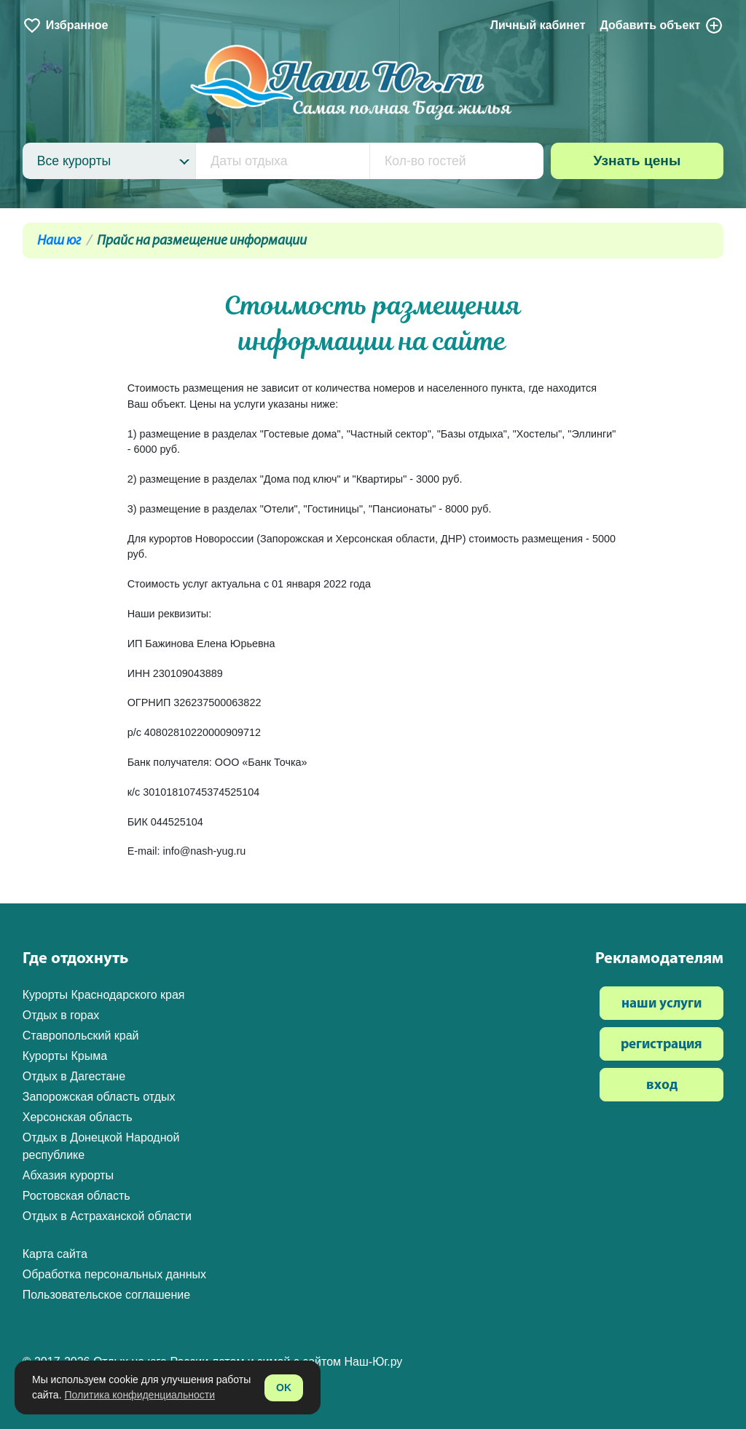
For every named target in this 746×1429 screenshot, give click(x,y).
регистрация (661, 1045)
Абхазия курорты (68, 1175)
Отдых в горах (61, 1015)
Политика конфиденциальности (139, 1395)
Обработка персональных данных (114, 1274)
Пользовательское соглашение (106, 1295)
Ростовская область (76, 1195)
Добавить (661, 25)
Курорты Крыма (65, 1056)
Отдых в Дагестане (74, 1076)
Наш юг (59, 241)
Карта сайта (55, 1254)
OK (283, 1387)
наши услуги (661, 1004)
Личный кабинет (538, 25)
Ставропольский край (81, 1035)
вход (662, 1086)
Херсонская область (78, 1117)
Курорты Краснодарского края (104, 995)
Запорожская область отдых (99, 1096)
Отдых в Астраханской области (107, 1216)
